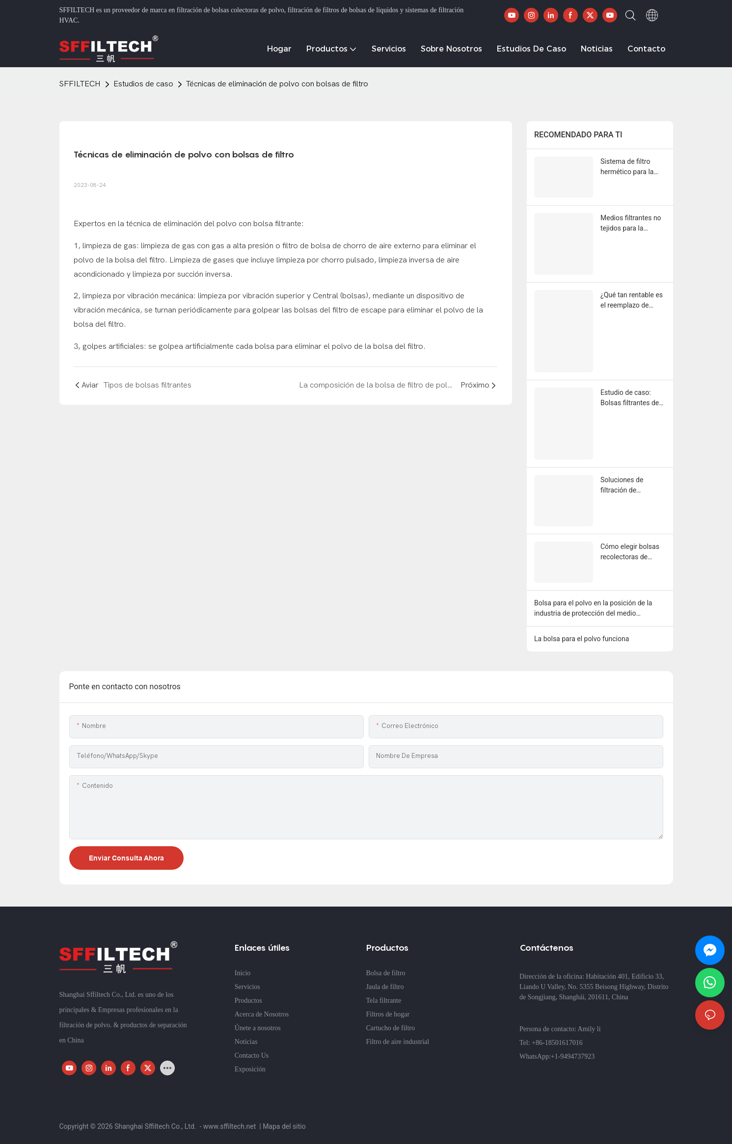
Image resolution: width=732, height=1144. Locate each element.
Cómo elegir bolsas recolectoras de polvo (629, 552)
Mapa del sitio (284, 1126)
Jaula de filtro (385, 986)
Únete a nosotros (258, 1028)
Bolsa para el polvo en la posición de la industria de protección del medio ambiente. (593, 609)
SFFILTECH (80, 83)
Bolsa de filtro (386, 973)
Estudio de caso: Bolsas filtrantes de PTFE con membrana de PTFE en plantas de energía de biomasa (632, 398)
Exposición (250, 1069)
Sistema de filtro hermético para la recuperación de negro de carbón (626, 167)
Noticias (246, 1041)
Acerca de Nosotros (262, 1014)
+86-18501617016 (557, 1042)
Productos (248, 1000)
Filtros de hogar (388, 1014)
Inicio (243, 973)
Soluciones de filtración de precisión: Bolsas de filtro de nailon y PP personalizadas (631, 485)
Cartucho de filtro (390, 1028)
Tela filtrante (384, 1000)
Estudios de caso (143, 83)
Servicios (247, 986)
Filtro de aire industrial (398, 1041)
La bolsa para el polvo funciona (581, 639)
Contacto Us (252, 1055)
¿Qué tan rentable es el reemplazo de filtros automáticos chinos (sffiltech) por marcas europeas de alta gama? (631, 301)
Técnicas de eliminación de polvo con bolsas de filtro (277, 83)
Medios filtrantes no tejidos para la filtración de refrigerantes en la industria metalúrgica (632, 224)
